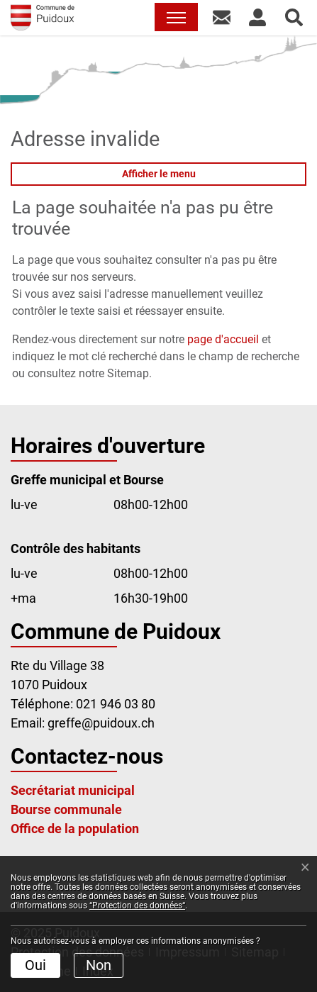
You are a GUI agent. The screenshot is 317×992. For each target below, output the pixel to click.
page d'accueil (223, 339)
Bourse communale (66, 809)
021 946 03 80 (115, 703)
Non (98, 965)
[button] (221, 17)
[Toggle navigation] (176, 17)
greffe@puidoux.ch (101, 722)
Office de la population (75, 828)
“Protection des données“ (137, 905)
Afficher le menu (159, 173)
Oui (35, 965)
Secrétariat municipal (73, 790)
